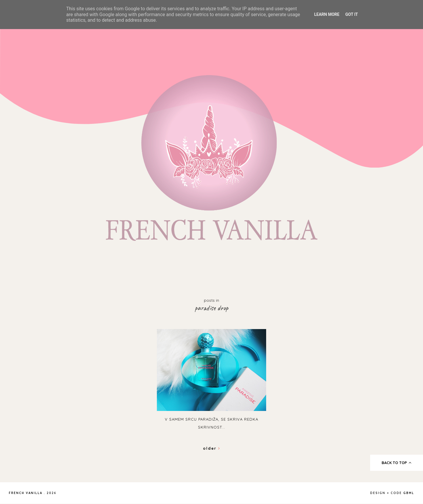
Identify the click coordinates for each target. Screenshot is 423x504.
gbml (408, 493)
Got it (351, 14)
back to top (397, 462)
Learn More (326, 14)
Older (211, 448)
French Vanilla (25, 493)
